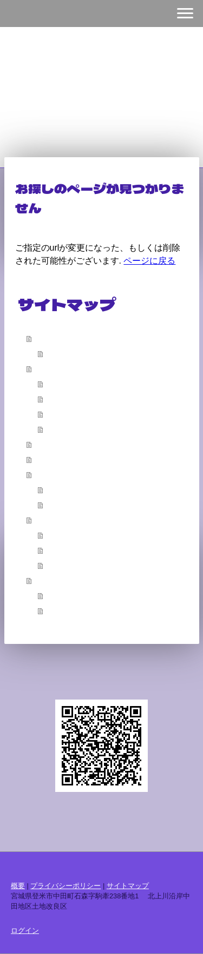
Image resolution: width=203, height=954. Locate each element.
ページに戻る (149, 260)
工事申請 (62, 504)
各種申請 (50, 474)
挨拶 (54, 353)
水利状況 (62, 413)
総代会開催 (65, 565)
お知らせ (50, 580)
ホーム (46, 338)
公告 (42, 519)
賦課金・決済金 (73, 534)
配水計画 (50, 444)
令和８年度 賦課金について (96, 610)
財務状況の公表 (73, 550)
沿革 (54, 383)
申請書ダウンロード (81, 489)
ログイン (25, 930)
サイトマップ (128, 886)
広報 (42, 459)
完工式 (58, 398)
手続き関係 (65, 595)
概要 (42, 368)
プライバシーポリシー (65, 886)
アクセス (62, 429)
